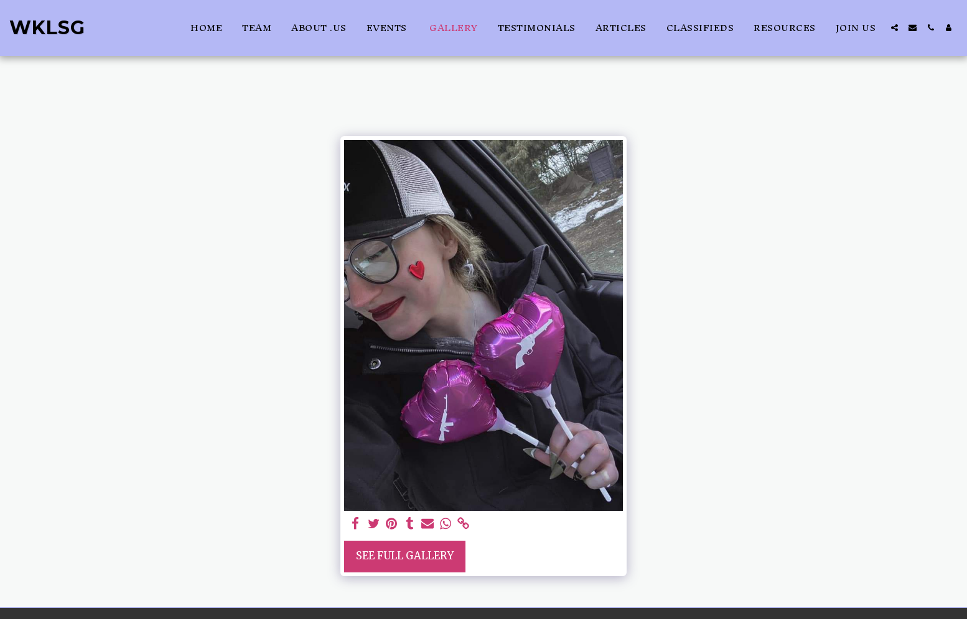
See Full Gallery (405, 555)
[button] (894, 28)
